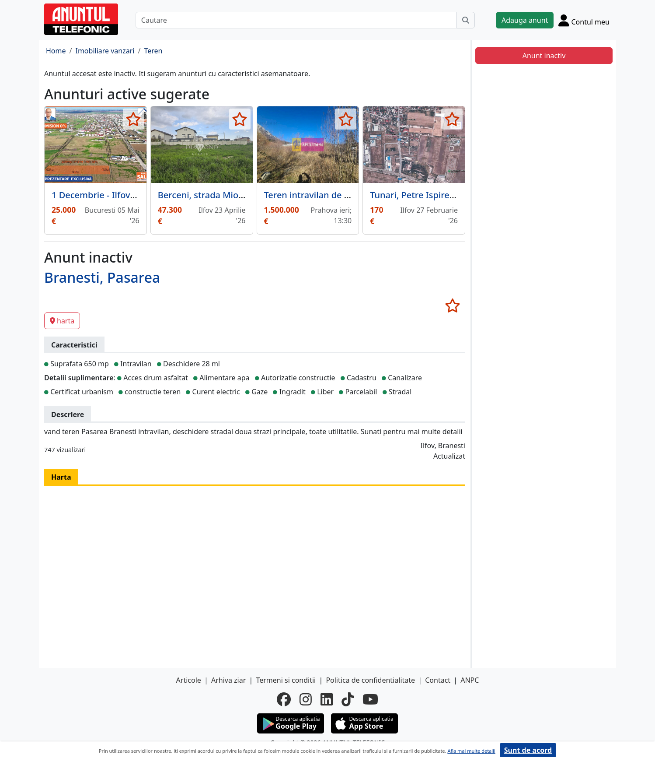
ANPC (469, 680)
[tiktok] (347, 699)
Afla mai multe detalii (471, 750)
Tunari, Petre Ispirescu (416, 195)
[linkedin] (327, 699)
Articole (188, 680)
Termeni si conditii (286, 680)
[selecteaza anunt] (133, 119)
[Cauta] (465, 20)
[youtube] (370, 699)
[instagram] (306, 699)
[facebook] (284, 699)
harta (62, 321)
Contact (437, 680)
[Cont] (584, 20)
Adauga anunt (525, 20)
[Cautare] (296, 20)
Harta (61, 477)
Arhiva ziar (228, 680)
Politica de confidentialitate (370, 680)
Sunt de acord (528, 750)
